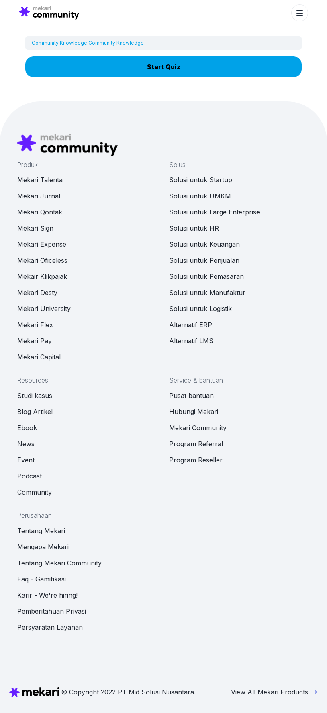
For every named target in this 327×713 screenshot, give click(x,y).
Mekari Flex (35, 325)
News (26, 444)
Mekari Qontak (39, 212)
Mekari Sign (35, 228)
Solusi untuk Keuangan (204, 244)
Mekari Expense (41, 244)
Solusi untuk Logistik (200, 309)
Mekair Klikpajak (42, 276)
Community (34, 492)
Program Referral (196, 444)
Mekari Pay (34, 341)
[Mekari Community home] (49, 13)
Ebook (27, 428)
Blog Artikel (35, 412)
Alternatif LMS (191, 341)
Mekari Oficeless (42, 260)
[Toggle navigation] (299, 12)
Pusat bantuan (191, 396)
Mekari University (44, 309)
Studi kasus (34, 396)
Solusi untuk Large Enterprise (214, 212)
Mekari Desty (37, 292)
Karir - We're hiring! (47, 595)
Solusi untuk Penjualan (204, 260)
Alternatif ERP (190, 325)
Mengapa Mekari (43, 547)
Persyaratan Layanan (50, 627)
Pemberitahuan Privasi (51, 611)
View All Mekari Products (274, 692)
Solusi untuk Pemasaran (206, 276)
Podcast (29, 476)
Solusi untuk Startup (200, 180)
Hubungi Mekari (193, 412)
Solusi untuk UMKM (200, 196)
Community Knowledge (59, 43)
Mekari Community (198, 428)
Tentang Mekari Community (59, 563)
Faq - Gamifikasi (41, 579)
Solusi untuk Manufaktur (207, 292)
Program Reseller (196, 460)
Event (26, 460)
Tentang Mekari (41, 531)
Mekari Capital (39, 357)
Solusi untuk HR (194, 228)
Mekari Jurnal (38, 196)
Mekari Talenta (40, 180)
